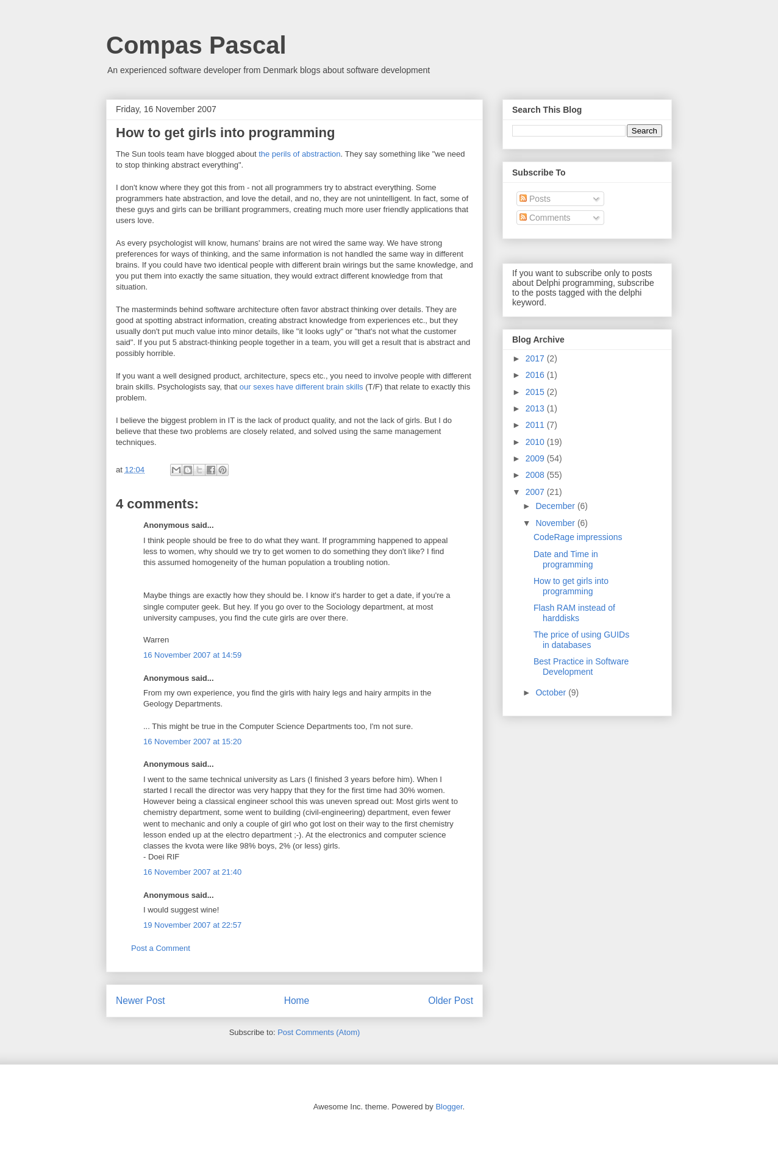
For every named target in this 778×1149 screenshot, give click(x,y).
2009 (536, 458)
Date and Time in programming (566, 559)
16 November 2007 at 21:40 (192, 872)
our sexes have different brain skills (301, 386)
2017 (536, 358)
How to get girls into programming (571, 586)
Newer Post (140, 1000)
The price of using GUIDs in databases (581, 640)
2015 (536, 392)
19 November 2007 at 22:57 (192, 925)
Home (297, 1000)
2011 (536, 425)
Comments (545, 217)
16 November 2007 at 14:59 (192, 655)
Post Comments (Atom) (318, 1032)
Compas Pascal (196, 45)
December (556, 506)
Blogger (448, 1106)
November (556, 523)
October (551, 692)
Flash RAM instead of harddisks (574, 613)
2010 (536, 442)
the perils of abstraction (299, 153)
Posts (535, 199)
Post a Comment (160, 948)
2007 (536, 492)
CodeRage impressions (578, 537)
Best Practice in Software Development (581, 666)
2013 (536, 408)
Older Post (450, 1000)
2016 (536, 375)
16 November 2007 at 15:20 (192, 741)
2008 (536, 475)
